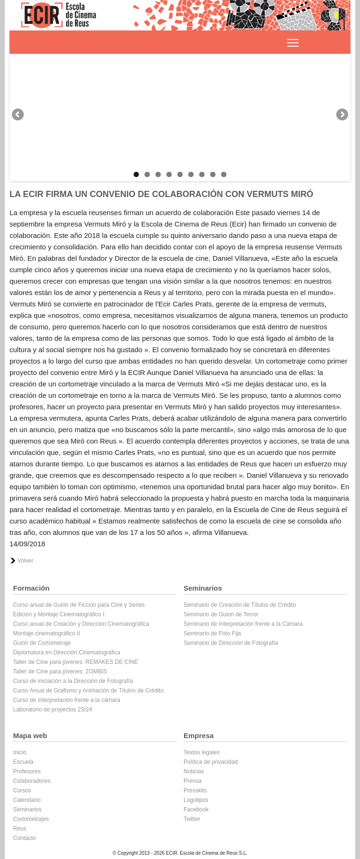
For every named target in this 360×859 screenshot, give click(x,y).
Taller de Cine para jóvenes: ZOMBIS (60, 671)
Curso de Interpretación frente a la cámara (66, 700)
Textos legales (202, 752)
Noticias (194, 771)
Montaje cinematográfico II (46, 633)
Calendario (27, 800)
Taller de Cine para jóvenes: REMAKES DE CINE (75, 662)
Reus (20, 828)
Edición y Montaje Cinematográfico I (59, 614)
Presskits (195, 790)
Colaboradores (32, 781)
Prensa (193, 781)
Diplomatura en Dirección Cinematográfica (66, 652)
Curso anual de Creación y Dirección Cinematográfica (81, 624)
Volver (25, 560)
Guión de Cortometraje (42, 643)
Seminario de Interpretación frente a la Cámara (243, 624)
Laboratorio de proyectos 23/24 (52, 709)
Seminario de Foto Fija (212, 633)
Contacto (24, 838)
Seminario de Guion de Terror (221, 614)
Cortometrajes (31, 819)
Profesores (27, 771)
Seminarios (27, 809)
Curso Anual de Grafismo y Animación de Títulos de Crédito (88, 690)
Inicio (20, 752)
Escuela (23, 762)
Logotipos (196, 800)
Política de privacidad (211, 762)
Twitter (192, 819)
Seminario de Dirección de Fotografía (231, 643)
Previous (18, 115)
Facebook (196, 809)
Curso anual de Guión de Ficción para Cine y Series (79, 605)
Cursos (22, 790)
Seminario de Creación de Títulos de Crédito (240, 605)
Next (341, 115)
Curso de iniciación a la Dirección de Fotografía (73, 681)
